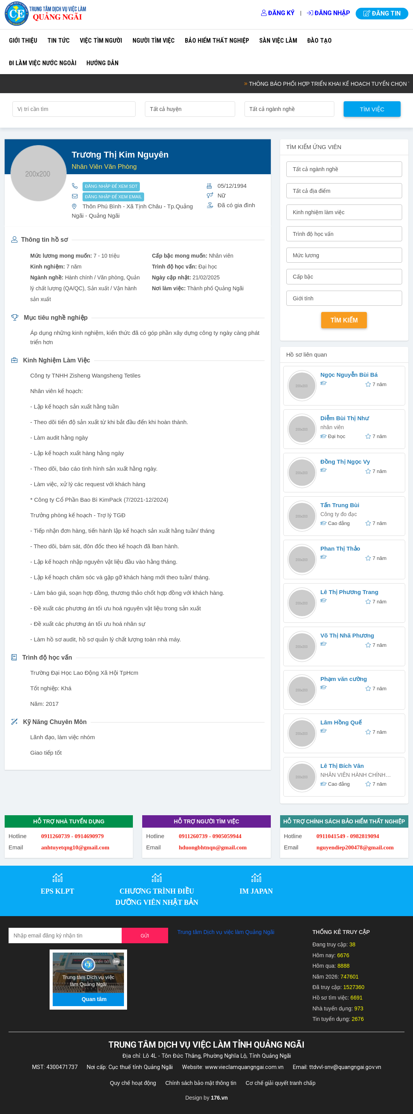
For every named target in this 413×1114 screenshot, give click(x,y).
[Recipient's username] (65, 935)
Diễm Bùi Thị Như (344, 418)
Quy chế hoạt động (133, 1083)
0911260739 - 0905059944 (210, 836)
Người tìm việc (154, 40)
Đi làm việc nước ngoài (42, 63)
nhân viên (332, 427)
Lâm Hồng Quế (340, 722)
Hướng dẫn (102, 63)
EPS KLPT (57, 891)
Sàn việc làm (278, 40)
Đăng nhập (328, 13)
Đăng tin (382, 13)
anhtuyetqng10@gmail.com (75, 847)
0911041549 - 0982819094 (348, 836)
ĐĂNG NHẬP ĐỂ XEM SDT (111, 186)
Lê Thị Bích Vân (342, 765)
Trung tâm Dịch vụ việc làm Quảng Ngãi (225, 932)
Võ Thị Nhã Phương (347, 635)
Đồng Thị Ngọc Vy (345, 461)
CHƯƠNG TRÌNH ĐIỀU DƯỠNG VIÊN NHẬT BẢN (156, 896)
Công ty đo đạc (338, 514)
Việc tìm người (101, 40)
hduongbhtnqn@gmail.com (213, 847)
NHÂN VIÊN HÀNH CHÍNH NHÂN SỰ (352, 776)
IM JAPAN (256, 891)
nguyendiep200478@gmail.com (355, 847)
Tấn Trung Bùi (339, 505)
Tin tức (58, 40)
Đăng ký (277, 13)
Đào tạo (319, 40)
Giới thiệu (23, 40)
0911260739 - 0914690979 (72, 836)
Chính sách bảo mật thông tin (200, 1083)
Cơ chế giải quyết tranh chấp (280, 1083)
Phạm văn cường (343, 679)
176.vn (219, 1098)
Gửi (145, 936)
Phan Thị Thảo (340, 548)
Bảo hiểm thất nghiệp (217, 40)
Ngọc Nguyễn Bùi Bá (349, 374)
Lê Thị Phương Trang (349, 592)
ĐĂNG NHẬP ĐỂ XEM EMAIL (113, 196)
